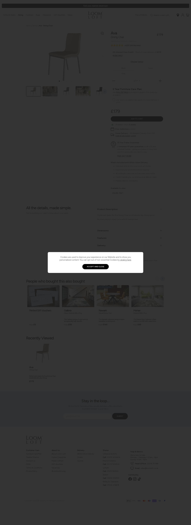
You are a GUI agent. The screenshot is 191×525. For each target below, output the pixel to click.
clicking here (125, 260)
